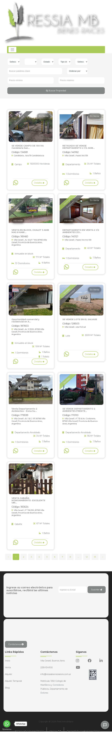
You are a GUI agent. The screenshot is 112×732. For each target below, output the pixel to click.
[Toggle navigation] (13, 49)
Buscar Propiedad (56, 90)
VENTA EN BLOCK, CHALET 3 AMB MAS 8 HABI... (30, 231)
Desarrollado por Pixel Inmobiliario (83, 728)
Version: (55, 728)
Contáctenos (16, 640)
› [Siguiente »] (106, 553)
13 (98, 553)
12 (89, 553)
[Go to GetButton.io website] (6, 729)
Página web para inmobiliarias (29, 728)
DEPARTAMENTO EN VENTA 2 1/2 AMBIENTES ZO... (79, 231)
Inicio (7, 657)
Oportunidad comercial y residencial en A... (25, 320)
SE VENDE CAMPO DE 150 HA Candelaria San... (27, 147)
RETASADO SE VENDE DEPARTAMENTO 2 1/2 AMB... (77, 147)
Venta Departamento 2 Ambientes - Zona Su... (30, 409)
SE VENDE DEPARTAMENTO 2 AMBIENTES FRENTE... (78, 409)
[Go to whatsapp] (6, 723)
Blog (7, 684)
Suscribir (96, 586)
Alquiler (8, 670)
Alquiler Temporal (13, 677)
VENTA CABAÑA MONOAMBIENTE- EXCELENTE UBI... (30, 498)
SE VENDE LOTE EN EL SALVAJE (79, 319)
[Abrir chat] (105, 725)
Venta (8, 664)
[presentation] (79, 595)
